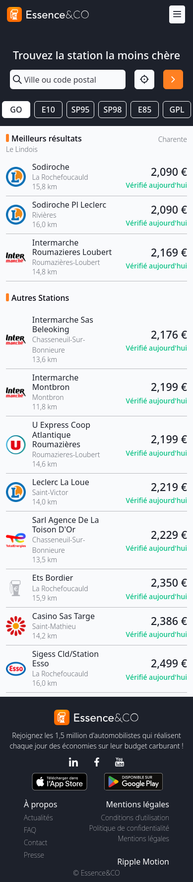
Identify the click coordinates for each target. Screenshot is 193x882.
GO (16, 109)
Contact (35, 842)
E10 (48, 109)
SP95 (80, 109)
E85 (144, 109)
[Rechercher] (173, 80)
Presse (34, 855)
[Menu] (177, 14)
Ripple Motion (143, 861)
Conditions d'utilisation (135, 817)
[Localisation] (144, 80)
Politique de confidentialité (129, 828)
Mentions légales (143, 838)
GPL (177, 109)
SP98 (112, 109)
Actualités (38, 817)
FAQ (30, 830)
